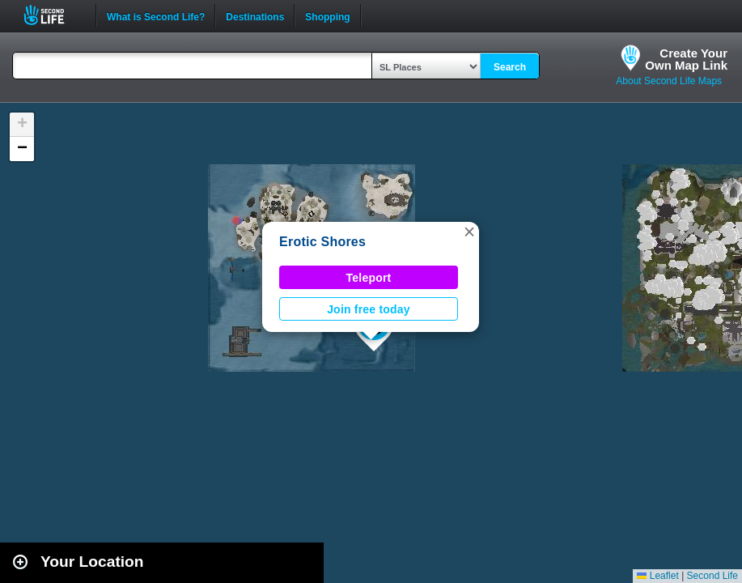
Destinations (255, 15)
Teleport (369, 277)
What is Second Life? (156, 15)
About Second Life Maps (669, 81)
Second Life (53, 15)
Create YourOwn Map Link (686, 59)
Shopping (327, 15)
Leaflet (657, 575)
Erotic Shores (322, 242)
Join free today (368, 309)
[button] (469, 231)
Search (510, 67)
